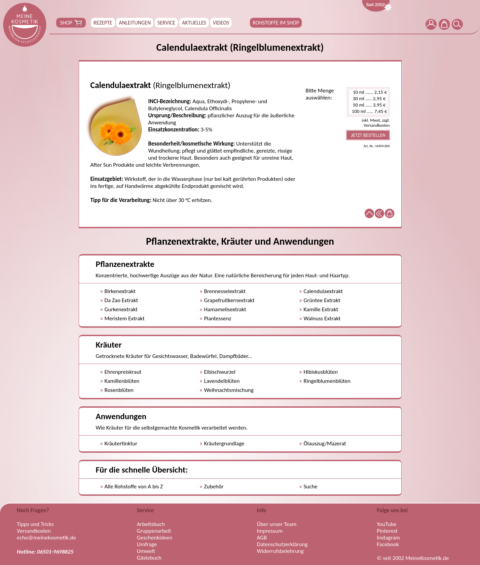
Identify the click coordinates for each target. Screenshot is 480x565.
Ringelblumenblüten (327, 381)
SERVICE (166, 22)
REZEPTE (103, 22)
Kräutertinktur (121, 443)
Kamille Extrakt (321, 309)
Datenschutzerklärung (282, 544)
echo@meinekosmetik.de (46, 537)
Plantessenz (217, 318)
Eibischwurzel (219, 371)
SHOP (71, 22)
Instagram (388, 537)
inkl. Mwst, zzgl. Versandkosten (376, 123)
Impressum (270, 531)
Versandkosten (34, 531)
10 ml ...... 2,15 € (368, 92)
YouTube (386, 524)
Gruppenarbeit (154, 531)
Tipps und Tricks (35, 524)
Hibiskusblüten (321, 371)
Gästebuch (149, 558)
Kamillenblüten (122, 381)
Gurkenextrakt (121, 309)
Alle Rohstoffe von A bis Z (134, 486)
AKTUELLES (194, 22)
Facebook (388, 544)
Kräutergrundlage (224, 443)
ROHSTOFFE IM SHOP (276, 22)
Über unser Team (277, 524)
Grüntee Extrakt (322, 300)
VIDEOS (221, 22)
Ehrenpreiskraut (123, 371)
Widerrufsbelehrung (280, 551)
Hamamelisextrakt (225, 309)
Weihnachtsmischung (229, 390)
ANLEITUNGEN (135, 22)
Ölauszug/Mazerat (325, 443)
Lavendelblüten (222, 381)
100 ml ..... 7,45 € (368, 111)
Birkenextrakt (120, 291)
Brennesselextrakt (225, 291)
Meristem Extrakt (125, 318)
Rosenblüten (119, 390)
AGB (262, 537)
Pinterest (387, 531)
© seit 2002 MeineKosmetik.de (413, 558)
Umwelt (146, 551)
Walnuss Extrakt (322, 318)
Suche (311, 486)
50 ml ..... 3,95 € (368, 105)
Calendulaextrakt (323, 291)
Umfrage (147, 544)
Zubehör (214, 486)
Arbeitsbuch (151, 524)
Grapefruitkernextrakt (229, 300)
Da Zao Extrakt (121, 300)
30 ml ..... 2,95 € (368, 98)
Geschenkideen (155, 537)
